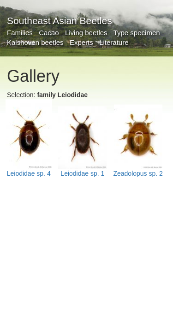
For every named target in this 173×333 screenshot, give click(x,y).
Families (20, 33)
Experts (81, 42)
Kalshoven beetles (35, 42)
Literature (113, 42)
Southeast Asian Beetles (59, 20)
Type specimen (136, 33)
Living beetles (86, 33)
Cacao (49, 33)
